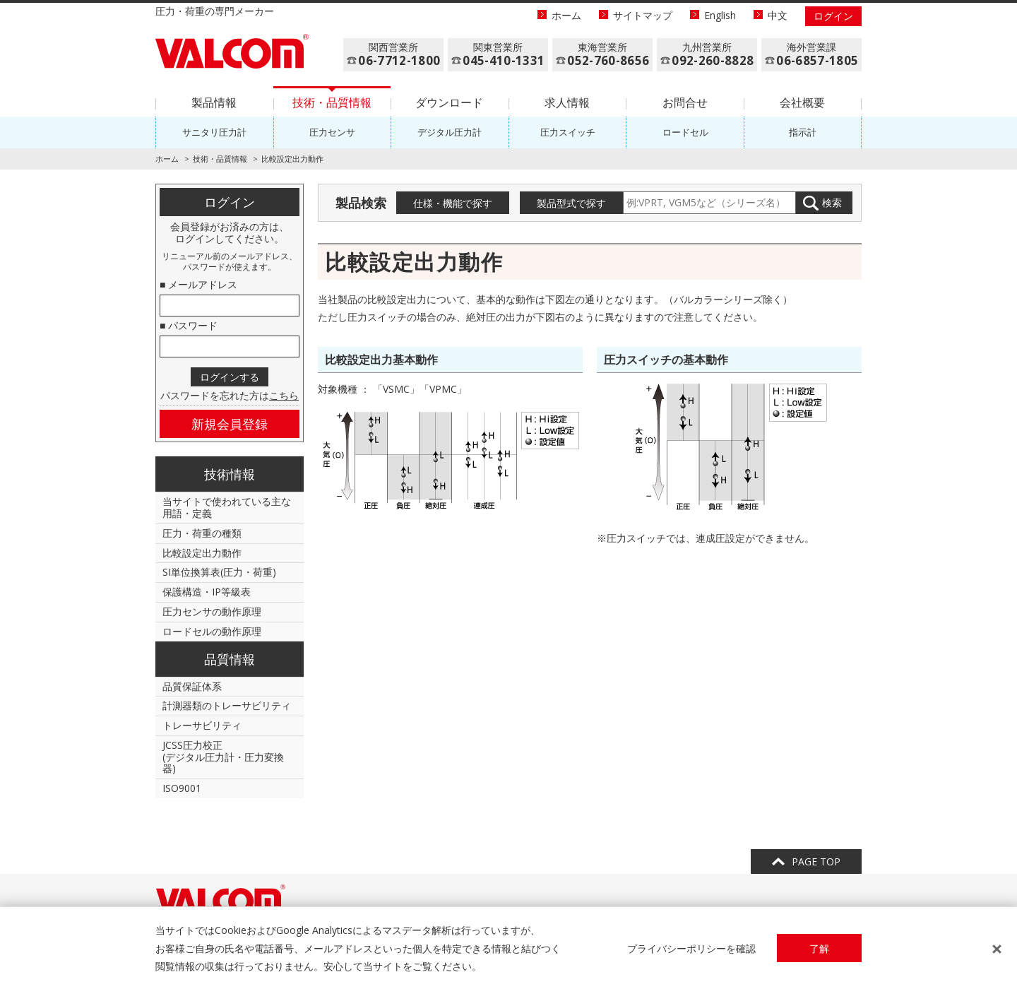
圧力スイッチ (567, 132)
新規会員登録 (229, 423)
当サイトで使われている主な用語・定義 (226, 507)
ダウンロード (449, 102)
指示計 (802, 132)
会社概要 (802, 102)
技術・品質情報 (331, 102)
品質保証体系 (192, 686)
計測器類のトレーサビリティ (226, 705)
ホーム (566, 15)
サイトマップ (642, 15)
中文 (777, 15)
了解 (819, 948)
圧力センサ (332, 132)
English (720, 15)
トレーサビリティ (202, 725)
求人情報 (567, 102)
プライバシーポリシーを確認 (691, 948)
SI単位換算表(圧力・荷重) (219, 572)
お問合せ (685, 102)
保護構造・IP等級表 (206, 591)
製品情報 (214, 102)
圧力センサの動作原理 (211, 611)
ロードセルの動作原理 (211, 631)
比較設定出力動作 (202, 552)
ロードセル (685, 132)
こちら (284, 395)
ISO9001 (181, 788)
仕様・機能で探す (452, 203)
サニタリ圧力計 (214, 132)
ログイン (833, 16)
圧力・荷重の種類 (202, 533)
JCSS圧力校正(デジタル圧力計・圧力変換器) (223, 757)
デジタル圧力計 (449, 132)
